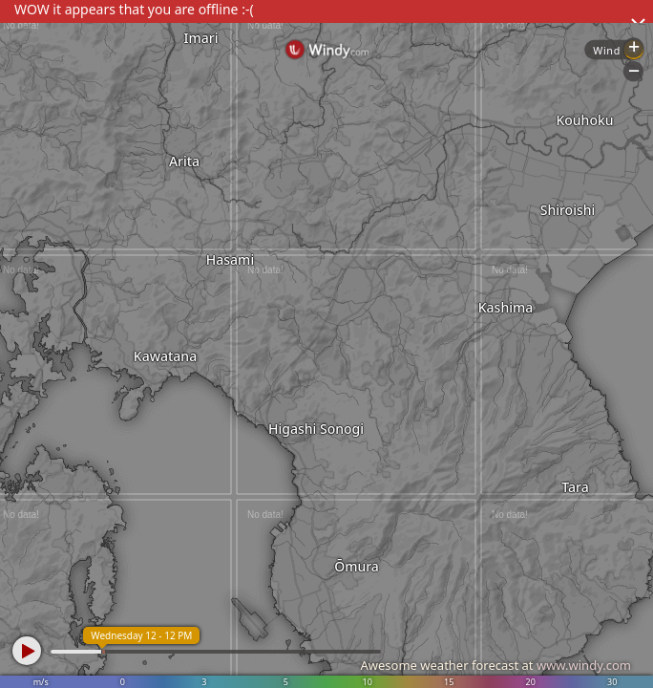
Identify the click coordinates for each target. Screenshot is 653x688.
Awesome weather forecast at (495, 665)
